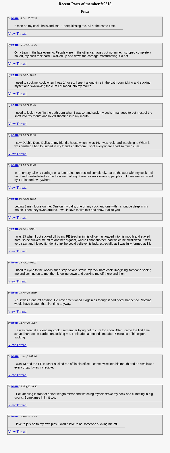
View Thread (17, 33)
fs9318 (15, 18)
